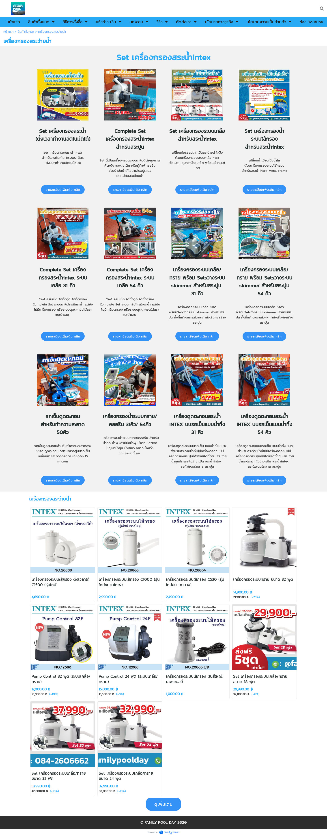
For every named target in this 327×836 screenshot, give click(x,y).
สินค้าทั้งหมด (26, 31)
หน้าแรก (8, 31)
